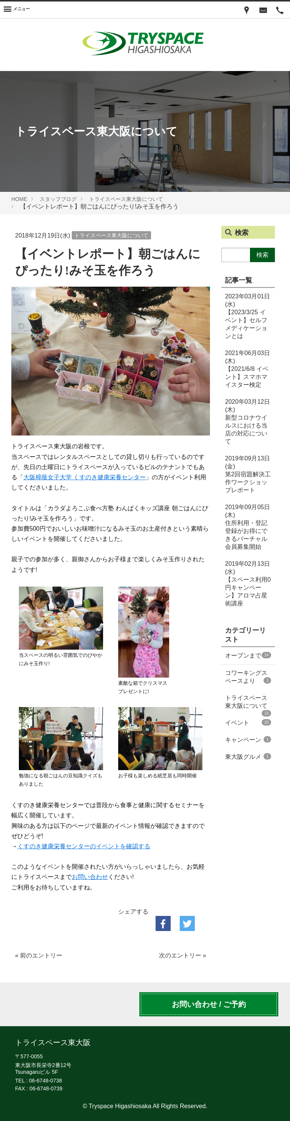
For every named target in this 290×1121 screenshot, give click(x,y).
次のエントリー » (182, 955)
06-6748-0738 (45, 1081)
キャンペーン (248, 739)
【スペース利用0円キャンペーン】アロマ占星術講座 (248, 583)
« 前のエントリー (38, 955)
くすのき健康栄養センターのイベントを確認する (83, 846)
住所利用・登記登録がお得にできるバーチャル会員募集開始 (247, 527)
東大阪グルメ (248, 756)
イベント (248, 722)
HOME (19, 199)
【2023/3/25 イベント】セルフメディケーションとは (247, 316)
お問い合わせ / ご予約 (209, 1004)
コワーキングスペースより (248, 677)
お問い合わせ (90, 877)
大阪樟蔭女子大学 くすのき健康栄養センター (84, 477)
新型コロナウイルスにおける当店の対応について (247, 421)
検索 (262, 255)
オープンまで (248, 655)
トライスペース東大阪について (126, 199)
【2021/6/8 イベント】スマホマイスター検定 (247, 369)
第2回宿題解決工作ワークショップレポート (248, 474)
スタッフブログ (58, 199)
